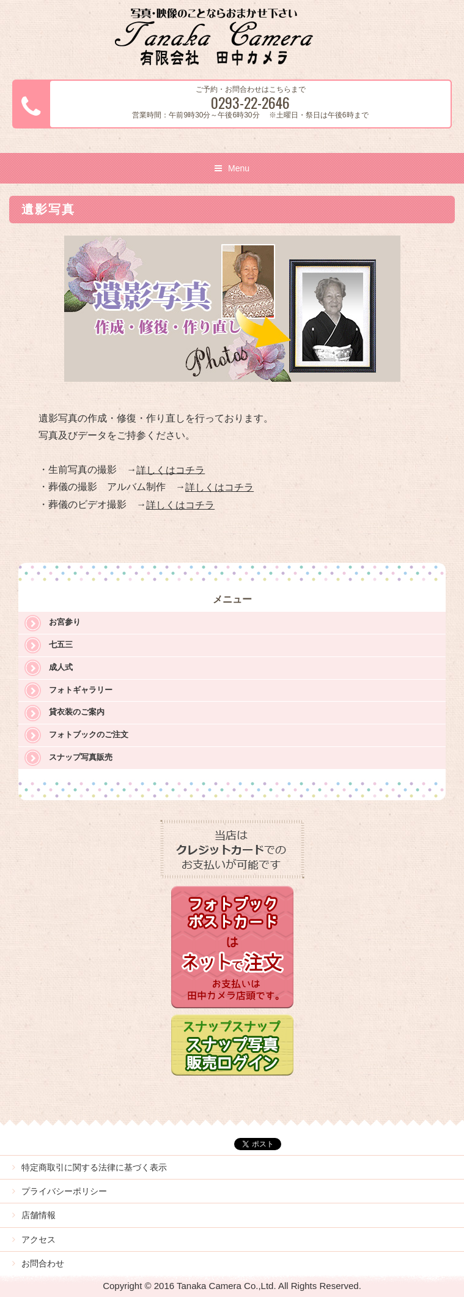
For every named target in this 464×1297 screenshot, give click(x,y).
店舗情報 (38, 1215)
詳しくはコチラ (170, 469)
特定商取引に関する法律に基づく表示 (94, 1167)
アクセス (38, 1239)
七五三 (61, 644)
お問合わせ (42, 1263)
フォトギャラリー (80, 689)
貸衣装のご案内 (77, 711)
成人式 (61, 667)
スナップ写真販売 (80, 757)
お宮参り (65, 621)
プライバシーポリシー (64, 1191)
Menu (238, 168)
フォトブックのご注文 (88, 734)
